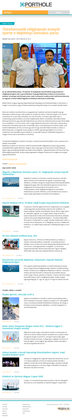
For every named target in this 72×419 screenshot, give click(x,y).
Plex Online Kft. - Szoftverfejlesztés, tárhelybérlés (64, 409)
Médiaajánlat (27, 407)
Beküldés (5, 416)
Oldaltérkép (26, 411)
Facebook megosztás (9, 159)
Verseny (10, 23)
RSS (24, 413)
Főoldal (4, 23)
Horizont (5, 409)
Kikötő (4, 411)
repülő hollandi (21, 164)
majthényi (11, 164)
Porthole (36, 5)
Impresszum (26, 404)
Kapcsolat (26, 409)
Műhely (4, 413)
